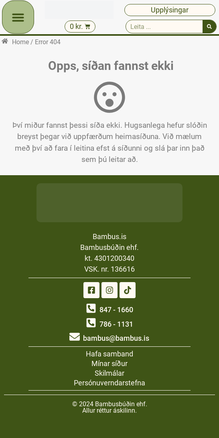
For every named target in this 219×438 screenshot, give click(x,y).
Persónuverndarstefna (109, 383)
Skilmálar (109, 373)
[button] (18, 17)
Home (20, 42)
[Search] (209, 26)
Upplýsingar (170, 10)
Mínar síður (109, 363)
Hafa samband (109, 354)
